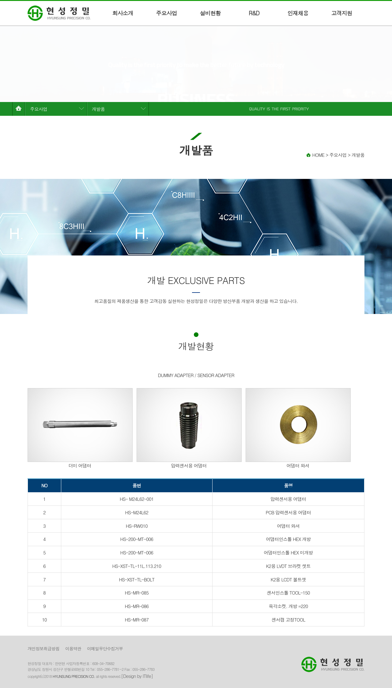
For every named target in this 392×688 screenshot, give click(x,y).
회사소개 (122, 13)
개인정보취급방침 (43, 648)
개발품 (98, 109)
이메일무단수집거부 (105, 648)
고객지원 (341, 13)
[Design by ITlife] (137, 676)
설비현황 (210, 13)
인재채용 (298, 13)
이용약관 (73, 648)
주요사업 (166, 13)
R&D (254, 13)
